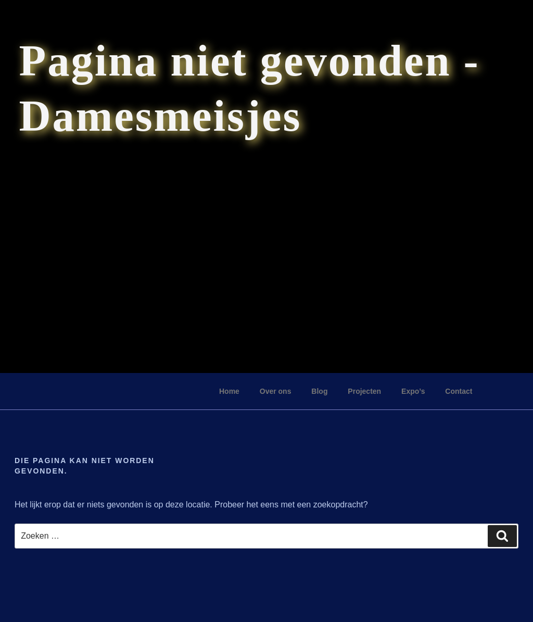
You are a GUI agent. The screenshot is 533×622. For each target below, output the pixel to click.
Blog (319, 391)
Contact (458, 391)
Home (229, 391)
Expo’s (413, 391)
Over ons (275, 391)
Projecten (364, 391)
